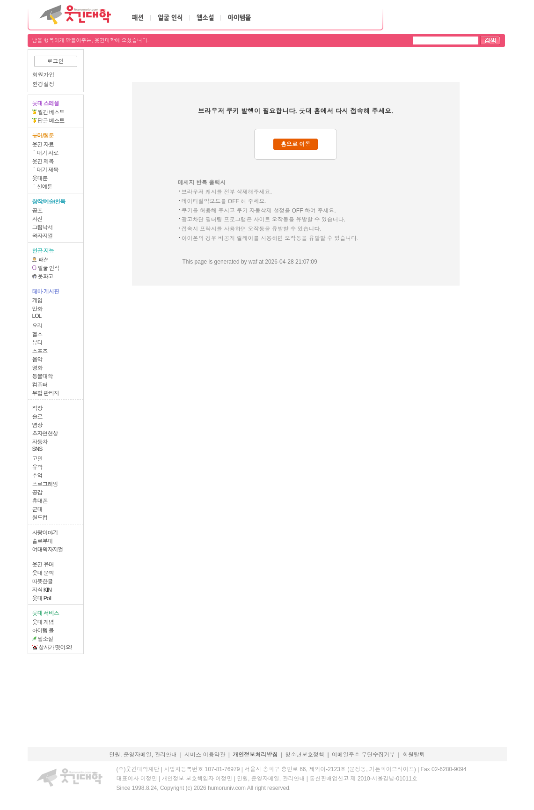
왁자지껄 (42, 236)
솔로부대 (42, 541)
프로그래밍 (45, 484)
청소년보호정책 (304, 754)
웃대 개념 (43, 622)
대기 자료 (48, 153)
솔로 (37, 416)
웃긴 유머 (43, 564)
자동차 (40, 442)
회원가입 (43, 75)
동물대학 (42, 376)
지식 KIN (41, 590)
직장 (37, 408)
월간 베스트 (50, 112)
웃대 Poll (41, 598)
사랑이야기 (45, 533)
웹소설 (45, 639)
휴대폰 (40, 501)
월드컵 (40, 518)
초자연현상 (45, 433)
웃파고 (45, 276)
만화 (37, 309)
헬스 (37, 334)
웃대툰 (40, 178)
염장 (37, 425)
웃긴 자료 (43, 144)
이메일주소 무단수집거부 (363, 754)
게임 (37, 300)
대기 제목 (48, 170)
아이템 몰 (43, 630)
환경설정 (43, 84)
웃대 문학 (43, 573)
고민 (37, 459)
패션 (43, 260)
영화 (37, 368)
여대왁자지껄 (47, 549)
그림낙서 (42, 227)
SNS (37, 449)
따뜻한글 (42, 581)
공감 (37, 492)
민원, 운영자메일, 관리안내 (143, 754)
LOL (37, 316)
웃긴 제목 (43, 161)
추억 (37, 475)
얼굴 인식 (48, 268)
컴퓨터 (40, 385)
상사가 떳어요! (55, 647)
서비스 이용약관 (204, 754)
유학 (37, 467)
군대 (37, 509)
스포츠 (40, 351)
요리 (37, 326)
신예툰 (44, 187)
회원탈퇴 (413, 754)
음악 (37, 359)
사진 (37, 219)
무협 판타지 (45, 393)
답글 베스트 (50, 121)
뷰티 (37, 342)
